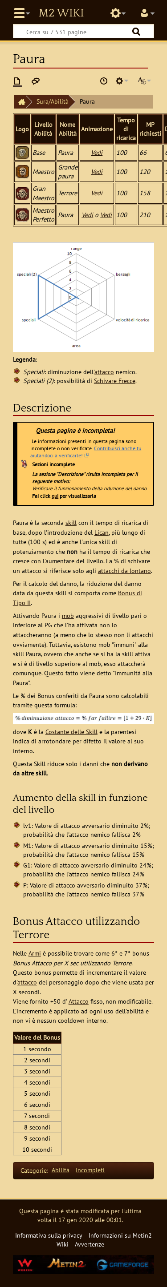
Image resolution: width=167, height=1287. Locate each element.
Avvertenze (89, 1244)
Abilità (60, 1170)
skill (71, 522)
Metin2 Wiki (61, 13)
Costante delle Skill (71, 731)
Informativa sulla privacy (48, 1235)
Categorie (33, 1170)
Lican (101, 532)
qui (55, 495)
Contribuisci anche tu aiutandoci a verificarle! (85, 452)
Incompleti (90, 1170)
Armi (35, 953)
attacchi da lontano (124, 570)
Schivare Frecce (114, 380)
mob (68, 615)
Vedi (96, 152)
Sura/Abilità (53, 101)
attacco (104, 371)
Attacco (79, 1001)
